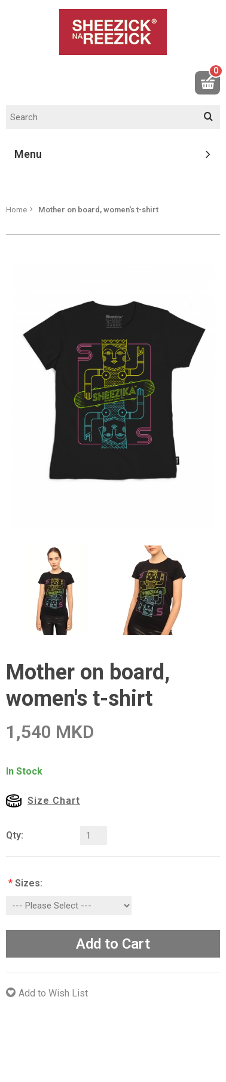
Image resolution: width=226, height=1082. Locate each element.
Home (16, 209)
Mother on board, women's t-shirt (98, 209)
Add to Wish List (53, 993)
